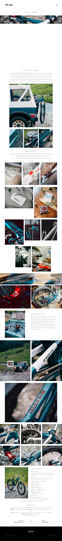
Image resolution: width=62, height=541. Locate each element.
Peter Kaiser (34, 12)
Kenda (23, 514)
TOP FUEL (45, 522)
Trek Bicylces (29, 509)
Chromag (29, 514)
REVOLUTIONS (18, 522)
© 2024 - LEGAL (31, 532)
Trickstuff (26, 514)
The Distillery (12, 509)
